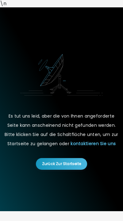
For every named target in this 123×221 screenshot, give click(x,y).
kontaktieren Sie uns (93, 144)
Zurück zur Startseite (61, 163)
